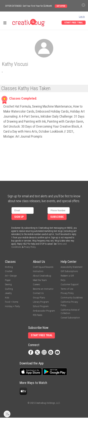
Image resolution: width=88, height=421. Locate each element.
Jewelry (8, 293)
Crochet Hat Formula (17, 106)
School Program (41, 306)
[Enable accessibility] (7, 414)
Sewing (8, 284)
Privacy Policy (29, 247)
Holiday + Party (12, 306)
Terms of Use (67, 288)
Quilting (9, 288)
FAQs (63, 280)
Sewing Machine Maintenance (52, 106)
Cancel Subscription (70, 317)
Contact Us (38, 293)
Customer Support (70, 284)
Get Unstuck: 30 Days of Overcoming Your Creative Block (41, 126)
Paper (8, 280)
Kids (7, 297)
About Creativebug (42, 275)
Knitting (9, 267)
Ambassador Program (44, 310)
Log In (82, 16)
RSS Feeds (37, 315)
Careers (36, 284)
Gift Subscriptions (69, 271)
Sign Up (19, 216)
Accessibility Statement (71, 267)
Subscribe (57, 216)
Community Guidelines (72, 297)
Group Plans (39, 297)
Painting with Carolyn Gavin (65, 121)
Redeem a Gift (67, 275)
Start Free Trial (73, 22)
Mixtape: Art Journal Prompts (22, 136)
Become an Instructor (43, 288)
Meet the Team (40, 280)
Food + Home (11, 301)
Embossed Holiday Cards (52, 111)
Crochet (8, 271)
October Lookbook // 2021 (56, 131)
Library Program (41, 301)
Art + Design (11, 275)
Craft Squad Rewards (43, 267)
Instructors (38, 271)
